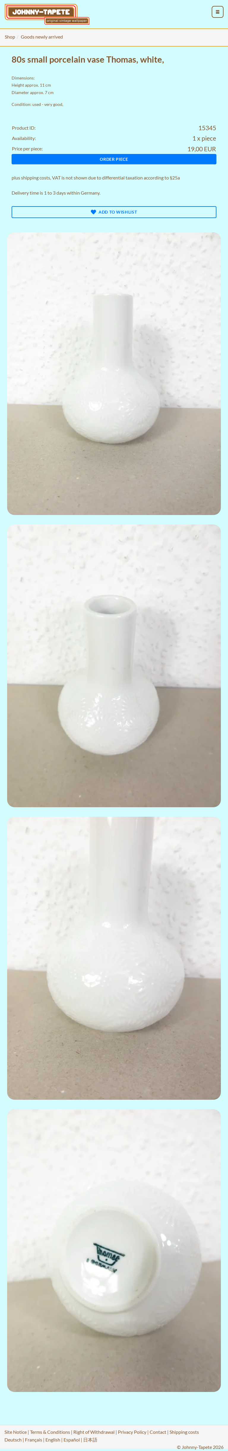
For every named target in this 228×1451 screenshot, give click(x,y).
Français (33, 1439)
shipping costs (35, 177)
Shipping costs (184, 1432)
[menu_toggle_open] (218, 12)
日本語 (90, 1439)
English (52, 1439)
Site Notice (15, 1432)
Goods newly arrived (42, 36)
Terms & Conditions (50, 1432)
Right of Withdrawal (94, 1432)
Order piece (114, 159)
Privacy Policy (132, 1432)
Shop (10, 36)
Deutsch (13, 1439)
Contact (158, 1432)
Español (72, 1439)
